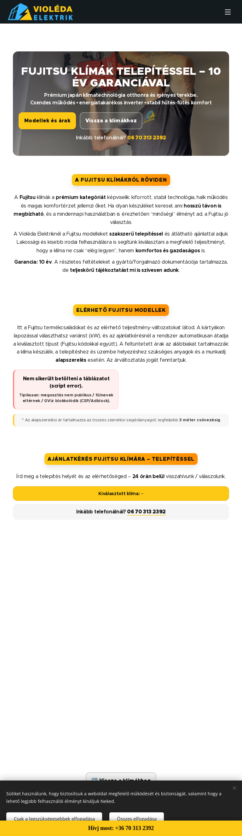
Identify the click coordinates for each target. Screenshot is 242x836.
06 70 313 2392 (146, 137)
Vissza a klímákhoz (111, 120)
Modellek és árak (47, 120)
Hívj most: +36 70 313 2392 (121, 828)
